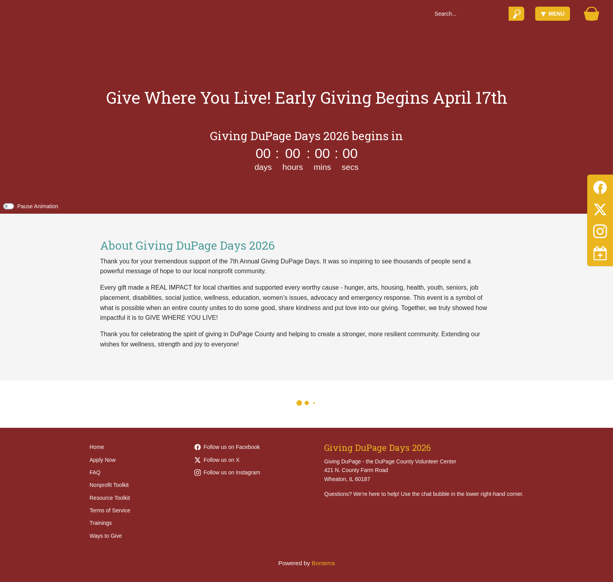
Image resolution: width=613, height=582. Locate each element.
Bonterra (323, 563)
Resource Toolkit (110, 498)
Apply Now (103, 460)
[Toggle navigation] (600, 253)
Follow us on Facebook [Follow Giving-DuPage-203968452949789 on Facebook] (227, 447)
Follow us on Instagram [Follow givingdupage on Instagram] (227, 472)
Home (97, 447)
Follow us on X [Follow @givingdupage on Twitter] (217, 460)
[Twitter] (600, 208)
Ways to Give (106, 536)
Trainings (101, 523)
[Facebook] (600, 186)
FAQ (95, 472)
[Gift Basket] (591, 13)
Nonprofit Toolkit (109, 485)
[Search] (469, 14)
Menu (553, 14)
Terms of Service (110, 510)
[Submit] (517, 14)
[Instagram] (600, 229)
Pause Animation (37, 206)
